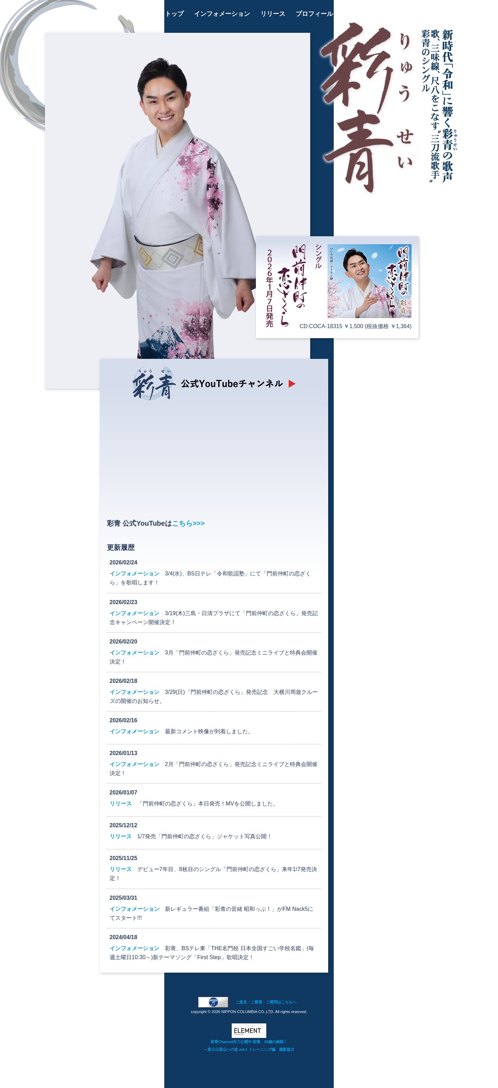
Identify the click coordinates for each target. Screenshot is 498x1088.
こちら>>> (188, 523)
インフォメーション (222, 13)
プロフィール (314, 13)
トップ (174, 13)
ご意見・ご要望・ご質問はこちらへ (266, 1002)
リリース (272, 13)
